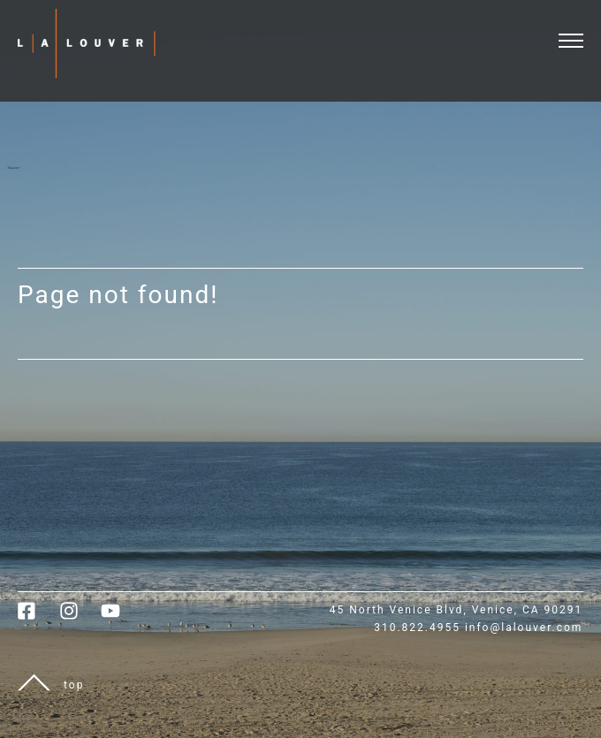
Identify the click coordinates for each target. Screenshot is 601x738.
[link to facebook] (38, 617)
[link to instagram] (80, 617)
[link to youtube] (119, 617)
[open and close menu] (580, 29)
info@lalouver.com (523, 627)
